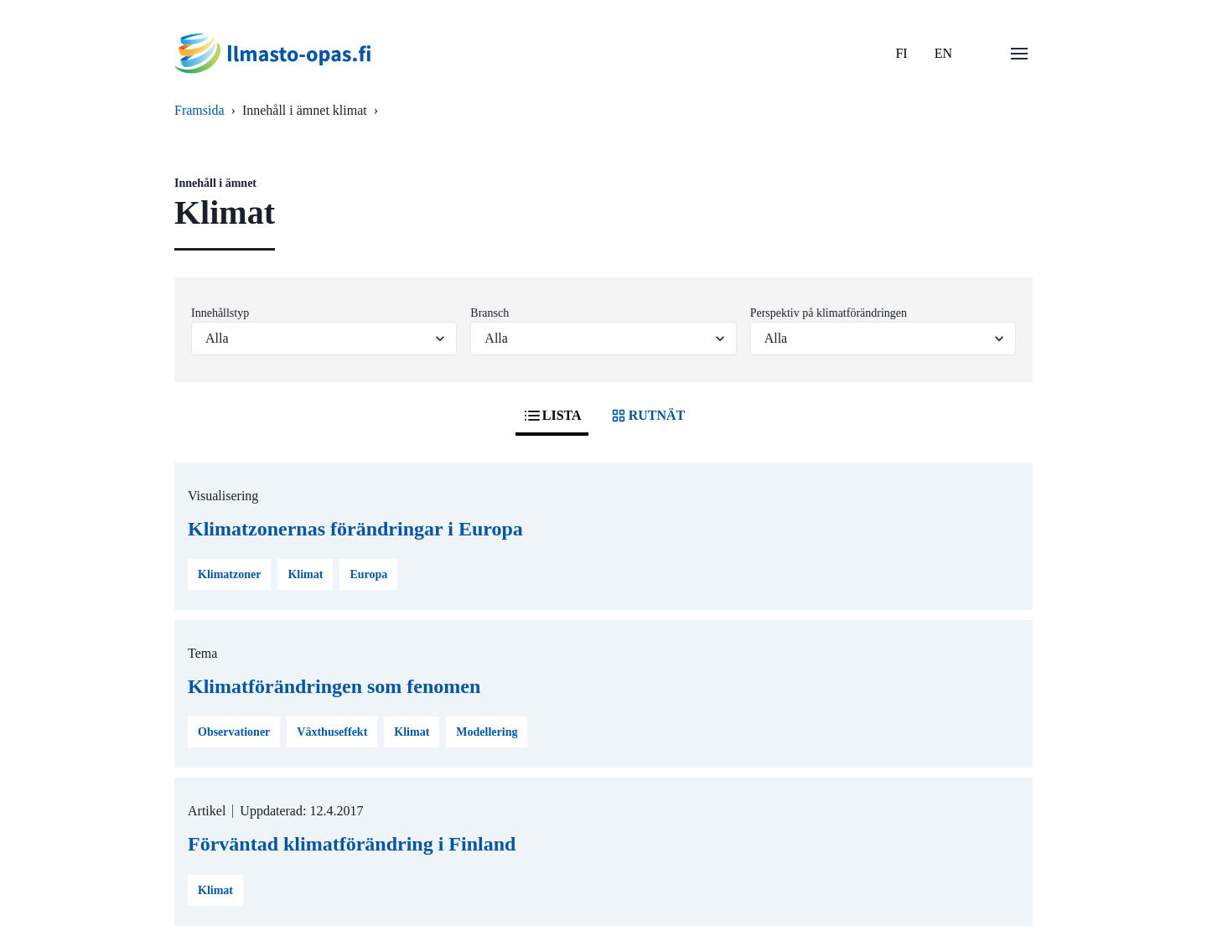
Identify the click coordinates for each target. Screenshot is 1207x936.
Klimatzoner (229, 574)
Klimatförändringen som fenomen (334, 686)
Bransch (489, 313)
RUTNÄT (647, 416)
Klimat (305, 574)
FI (901, 53)
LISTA (552, 416)
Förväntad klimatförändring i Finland (351, 844)
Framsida (199, 110)
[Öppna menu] (1019, 53)
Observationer (234, 732)
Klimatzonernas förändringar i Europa (355, 529)
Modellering (486, 732)
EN (943, 53)
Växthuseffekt (332, 732)
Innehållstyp (220, 313)
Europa (368, 574)
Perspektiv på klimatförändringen (828, 313)
